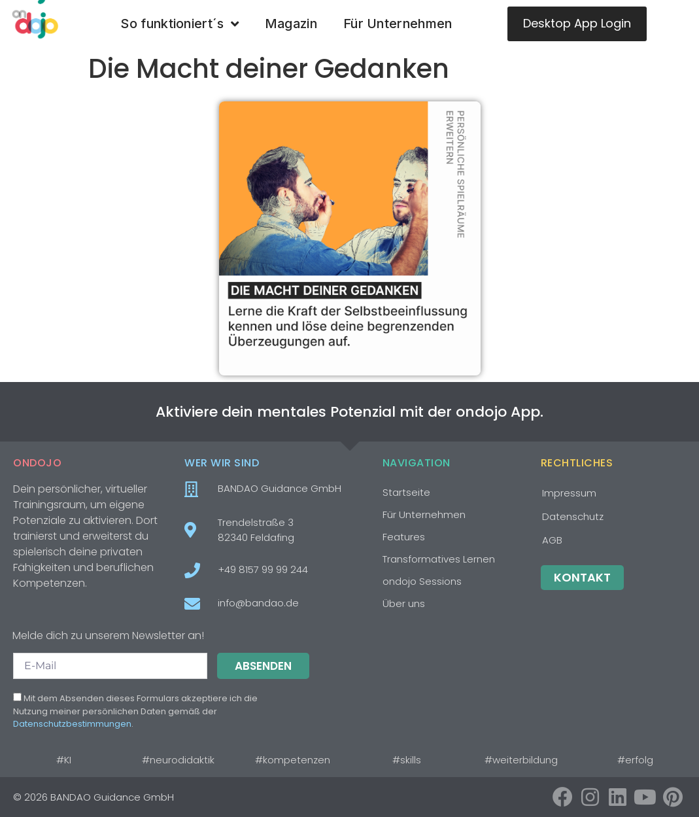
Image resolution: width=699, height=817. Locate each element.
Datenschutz (573, 516)
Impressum (569, 493)
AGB (552, 540)
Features (404, 537)
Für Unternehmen (397, 23)
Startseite (406, 492)
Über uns (404, 603)
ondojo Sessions (422, 581)
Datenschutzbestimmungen (72, 724)
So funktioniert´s (179, 24)
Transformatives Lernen (439, 559)
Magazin (291, 23)
